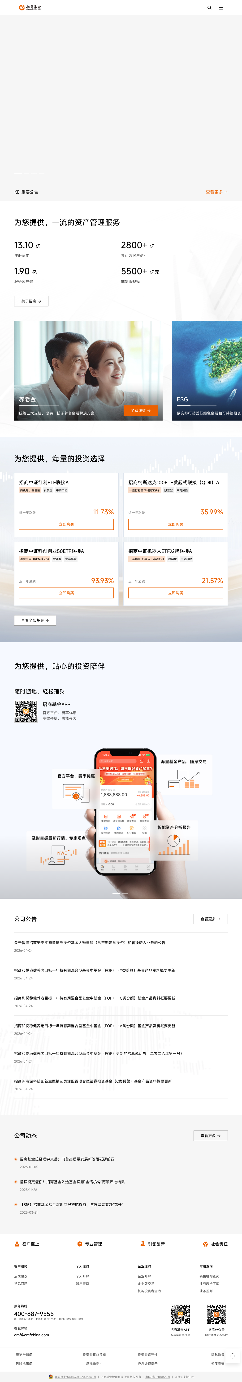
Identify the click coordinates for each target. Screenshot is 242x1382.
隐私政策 (218, 1354)
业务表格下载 (209, 1283)
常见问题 (20, 1283)
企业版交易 (146, 1283)
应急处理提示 (148, 1363)
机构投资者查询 (149, 1291)
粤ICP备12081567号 (157, 1377)
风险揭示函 (24, 1363)
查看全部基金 (35, 620)
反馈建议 (20, 1276)
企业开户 (144, 1276)
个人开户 (82, 1276)
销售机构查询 (209, 1276)
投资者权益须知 (94, 1354)
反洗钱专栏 (94, 1363)
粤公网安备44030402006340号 (75, 1377)
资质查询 (218, 1363)
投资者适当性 (148, 1354)
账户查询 (82, 1283)
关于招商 (31, 301)
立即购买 (66, 524)
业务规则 (206, 1291)
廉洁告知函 (24, 1354)
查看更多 (217, 192)
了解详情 (141, 410)
